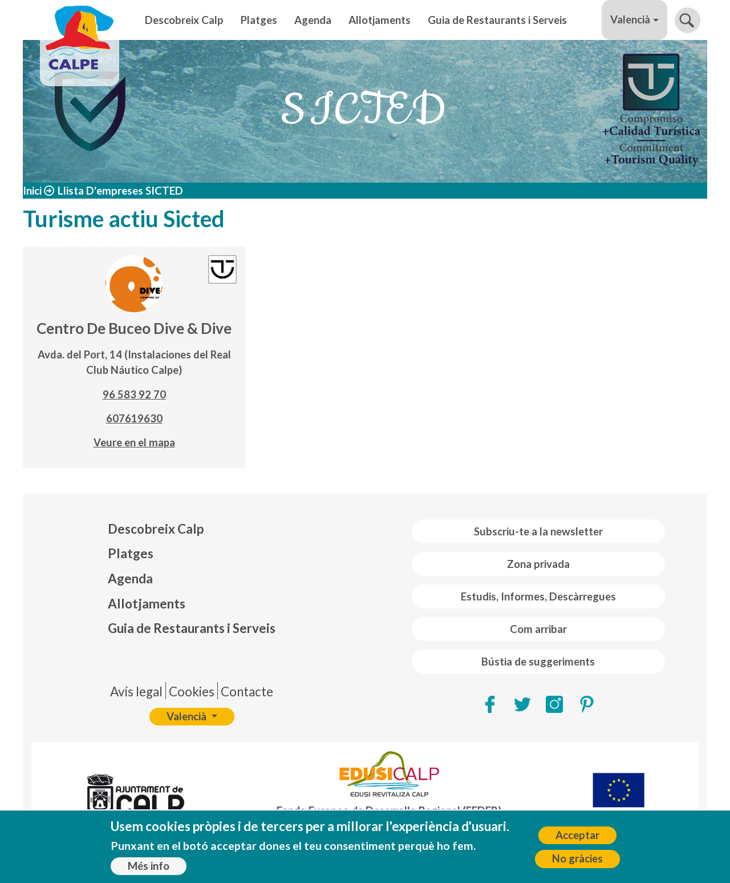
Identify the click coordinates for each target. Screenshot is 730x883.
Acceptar (577, 840)
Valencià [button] (630, 19)
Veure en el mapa (134, 442)
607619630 (134, 418)
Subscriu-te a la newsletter (538, 531)
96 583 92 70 (134, 394)
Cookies (191, 691)
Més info (148, 871)
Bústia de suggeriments (538, 661)
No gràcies (577, 863)
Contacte (247, 691)
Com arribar (538, 629)
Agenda (312, 20)
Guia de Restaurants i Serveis (497, 20)
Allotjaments (379, 20)
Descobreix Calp (184, 20)
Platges (259, 20)
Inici (32, 190)
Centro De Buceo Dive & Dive (134, 328)
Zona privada (538, 564)
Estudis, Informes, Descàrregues (538, 596)
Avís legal (136, 691)
